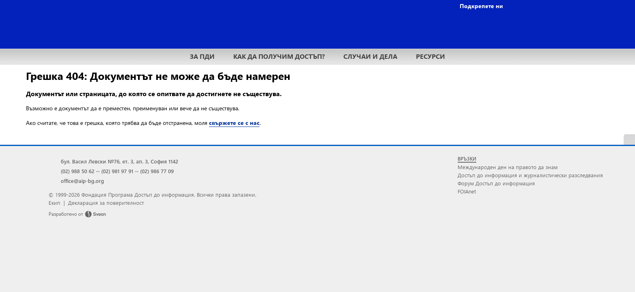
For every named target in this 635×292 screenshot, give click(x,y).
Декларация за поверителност (106, 202)
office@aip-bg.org (82, 180)
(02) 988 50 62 (77, 170)
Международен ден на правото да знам (508, 166)
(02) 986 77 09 (157, 170)
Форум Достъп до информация (496, 183)
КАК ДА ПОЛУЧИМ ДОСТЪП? (279, 56)
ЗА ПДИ (202, 56)
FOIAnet (467, 191)
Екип (54, 202)
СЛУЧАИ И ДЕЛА (370, 56)
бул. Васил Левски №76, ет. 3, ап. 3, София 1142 (119, 161)
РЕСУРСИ (430, 56)
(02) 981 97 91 (117, 170)
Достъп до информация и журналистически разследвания (530, 175)
